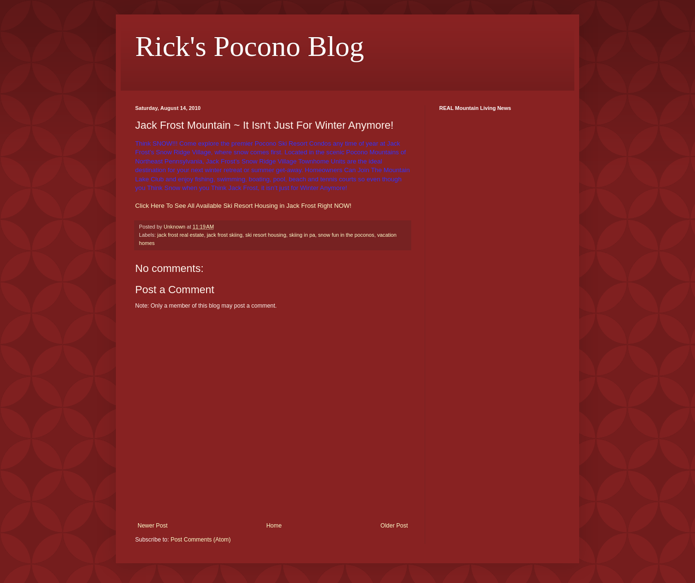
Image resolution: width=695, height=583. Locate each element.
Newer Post (152, 525)
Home (274, 525)
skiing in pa (302, 235)
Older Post (394, 525)
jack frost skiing (224, 235)
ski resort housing (265, 235)
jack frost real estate (180, 235)
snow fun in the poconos (346, 235)
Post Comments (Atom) (200, 539)
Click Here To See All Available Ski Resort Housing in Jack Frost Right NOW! (243, 205)
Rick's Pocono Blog (249, 46)
